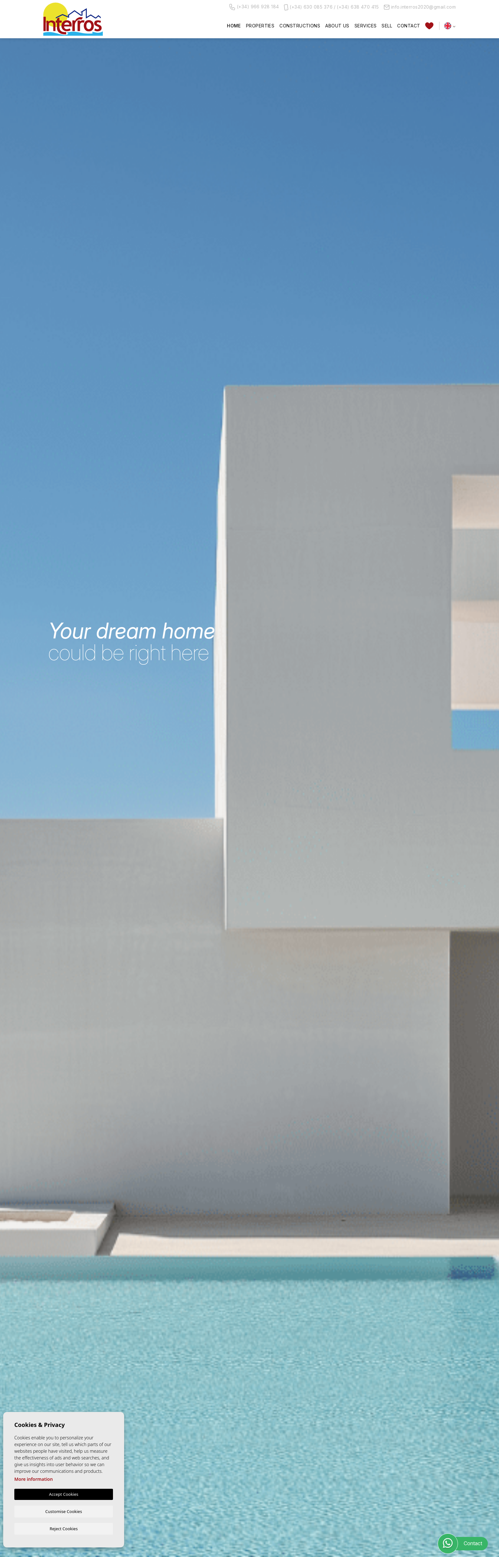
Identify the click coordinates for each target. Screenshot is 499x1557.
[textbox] (81, 812)
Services (366, 25)
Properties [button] (260, 25)
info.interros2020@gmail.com (420, 7)
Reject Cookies (64, 1528)
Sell (387, 25)
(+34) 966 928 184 (254, 7)
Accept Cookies (63, 1494)
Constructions (299, 25)
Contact (408, 25)
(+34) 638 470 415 (358, 7)
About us (337, 25)
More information (33, 1479)
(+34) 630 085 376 (311, 7)
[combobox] (79, 812)
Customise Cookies (63, 1511)
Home (234, 25)
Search (419, 833)
